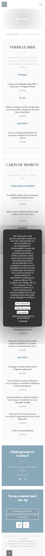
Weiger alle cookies (22, 308)
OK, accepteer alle (22, 304)
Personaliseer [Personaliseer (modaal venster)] (22, 312)
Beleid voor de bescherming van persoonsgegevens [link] (23, 317)
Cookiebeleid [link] (22, 321)
